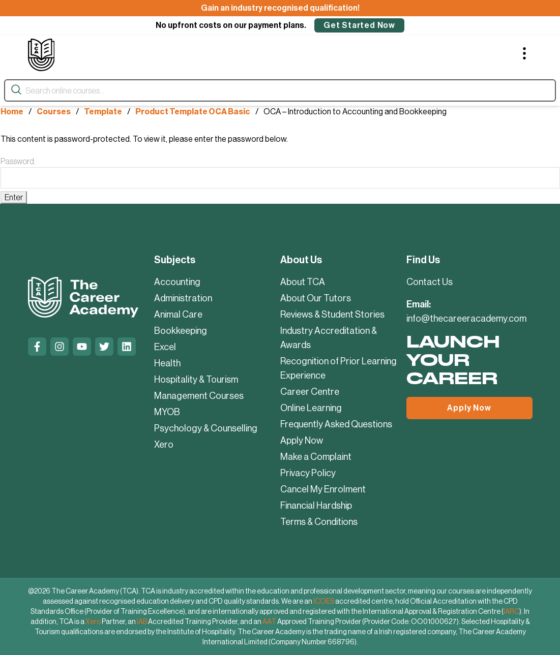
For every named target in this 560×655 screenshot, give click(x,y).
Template (103, 111)
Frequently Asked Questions (336, 424)
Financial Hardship (316, 506)
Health (167, 363)
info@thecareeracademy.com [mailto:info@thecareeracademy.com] (466, 319)
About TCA (302, 282)
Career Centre (309, 392)
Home (12, 111)
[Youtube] (82, 346)
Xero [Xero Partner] (93, 621)
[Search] (16, 90)
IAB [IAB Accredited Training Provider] (142, 621)
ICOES (323, 601)
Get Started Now (359, 25)
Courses (54, 111)
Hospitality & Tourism (196, 380)
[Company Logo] (41, 55)
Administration (183, 298)
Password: (280, 173)
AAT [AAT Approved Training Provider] (269, 621)
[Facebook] (37, 346)
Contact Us (429, 282)
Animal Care (178, 314)
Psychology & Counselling (205, 428)
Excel (165, 347)
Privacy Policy (308, 473)
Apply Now (301, 440)
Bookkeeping (180, 331)
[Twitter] (104, 346)
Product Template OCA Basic (192, 111)
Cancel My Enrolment (323, 489)
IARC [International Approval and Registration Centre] (511, 611)
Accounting (177, 282)
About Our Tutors (315, 298)
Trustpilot (33, 378)
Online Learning (311, 408)
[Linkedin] (126, 346)
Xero (163, 445)
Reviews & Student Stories (332, 314)
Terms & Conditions (319, 522)
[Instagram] (59, 346)
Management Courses (199, 396)
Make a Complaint (315, 457)
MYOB (167, 412)
